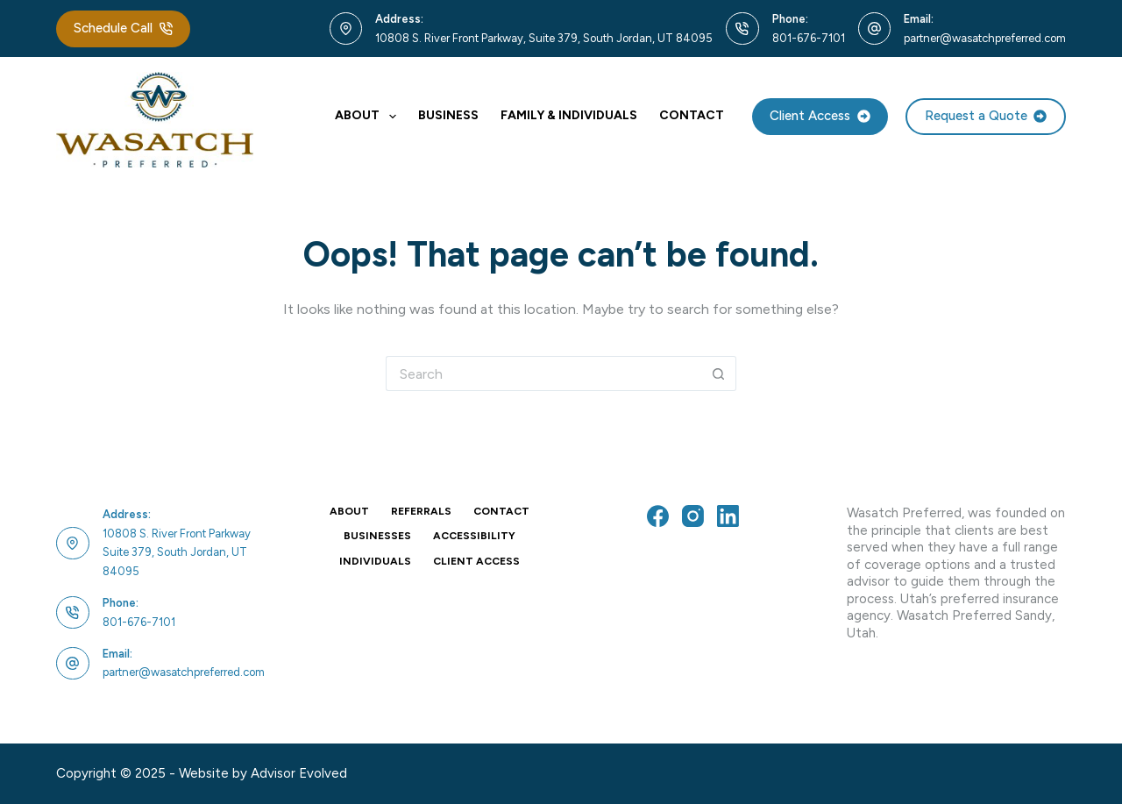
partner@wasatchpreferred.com (985, 38)
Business (448, 115)
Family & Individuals (569, 115)
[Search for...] (543, 373)
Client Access (820, 116)
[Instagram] (693, 516)
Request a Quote (986, 116)
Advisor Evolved (299, 773)
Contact (691, 115)
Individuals (375, 561)
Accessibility (474, 536)
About (369, 116)
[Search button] (718, 373)
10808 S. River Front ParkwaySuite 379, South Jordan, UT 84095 (177, 552)
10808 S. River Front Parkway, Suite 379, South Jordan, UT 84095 (544, 38)
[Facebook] (658, 516)
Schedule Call (123, 28)
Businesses (377, 536)
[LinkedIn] (728, 516)
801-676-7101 (808, 38)
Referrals (421, 511)
